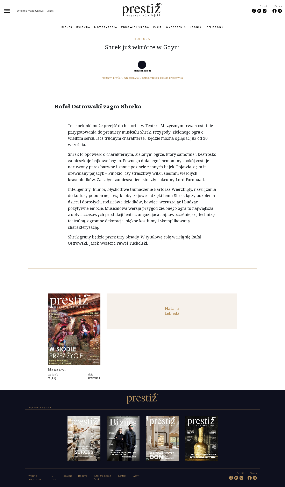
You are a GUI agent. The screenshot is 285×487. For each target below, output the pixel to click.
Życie (157, 27)
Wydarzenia (176, 27)
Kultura (83, 27)
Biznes (67, 27)
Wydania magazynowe (30, 10)
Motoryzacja (105, 27)
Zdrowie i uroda (135, 27)
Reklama (82, 476)
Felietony (215, 27)
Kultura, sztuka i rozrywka (166, 78)
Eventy (136, 476)
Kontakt (122, 476)
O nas (50, 10)
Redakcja (67, 476)
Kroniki (196, 27)
